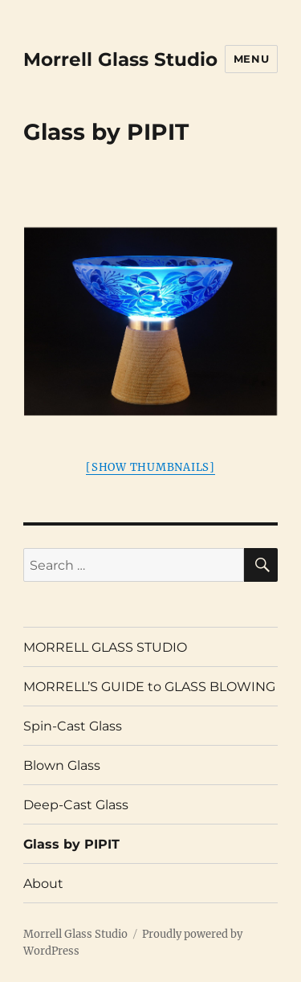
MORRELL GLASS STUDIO (105, 647)
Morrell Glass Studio (120, 59)
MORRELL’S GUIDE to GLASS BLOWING (149, 686)
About (43, 883)
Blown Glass (61, 765)
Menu (251, 58)
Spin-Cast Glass (72, 726)
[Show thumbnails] (150, 467)
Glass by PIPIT (71, 844)
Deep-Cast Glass (75, 804)
